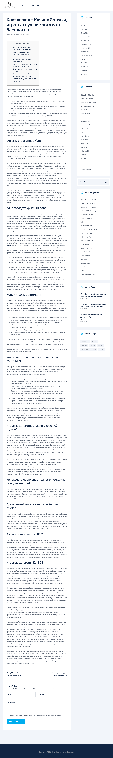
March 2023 (84, 67)
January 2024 (85, 40)
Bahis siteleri (84, 129)
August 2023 (84, 59)
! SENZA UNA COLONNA (88, 102)
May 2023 (83, 63)
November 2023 (85, 48)
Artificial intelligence (87, 125)
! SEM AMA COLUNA (87, 95)
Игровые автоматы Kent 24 (22, 76)
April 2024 (83, 29)
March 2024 (84, 33)
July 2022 (83, 74)
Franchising (84, 147)
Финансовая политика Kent (22, 74)
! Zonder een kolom (87, 110)
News (8, 34)
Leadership (84, 158)
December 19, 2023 (19, 34)
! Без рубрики (85, 114)
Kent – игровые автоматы (21, 52)
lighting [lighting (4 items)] (100, 345)
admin (27, 34)
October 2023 (85, 52)
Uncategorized (85, 170)
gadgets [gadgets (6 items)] (84, 345)
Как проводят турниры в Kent (22, 50)
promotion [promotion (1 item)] (85, 349)
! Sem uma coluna (86, 99)
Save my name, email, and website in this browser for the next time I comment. (35, 716)
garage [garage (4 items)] (93, 345)
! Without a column (87, 106)
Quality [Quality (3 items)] (94, 349)
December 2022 (85, 70)
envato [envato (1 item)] (94, 341)
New (82, 162)
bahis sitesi (84, 132)
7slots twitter (85, 121)
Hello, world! (84, 151)
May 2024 (83, 26)
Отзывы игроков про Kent (21, 47)
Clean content (85, 136)
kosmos (83, 155)
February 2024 (85, 37)
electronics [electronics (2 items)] (85, 341)
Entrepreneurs (85, 143)
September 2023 (86, 55)
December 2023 (85, 44)
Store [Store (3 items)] (101, 349)
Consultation (85, 140)
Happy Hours (56, 752)
